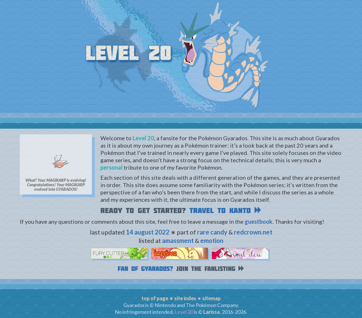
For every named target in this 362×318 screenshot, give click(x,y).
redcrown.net (253, 232)
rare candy (212, 232)
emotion (211, 240)
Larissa (211, 312)
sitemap (211, 298)
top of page (154, 298)
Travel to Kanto (225, 210)
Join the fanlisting (210, 268)
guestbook (258, 221)
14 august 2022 (147, 232)
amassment (178, 240)
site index (185, 298)
